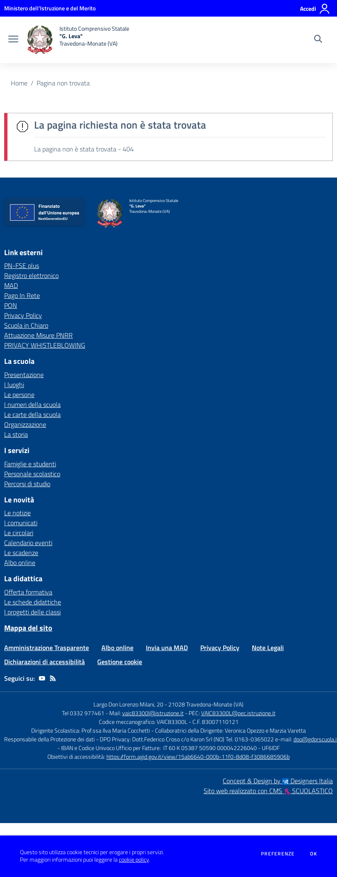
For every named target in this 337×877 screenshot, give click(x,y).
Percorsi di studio (27, 484)
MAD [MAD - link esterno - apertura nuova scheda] (11, 285)
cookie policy (134, 859)
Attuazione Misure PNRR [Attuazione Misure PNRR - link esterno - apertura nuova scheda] (38, 335)
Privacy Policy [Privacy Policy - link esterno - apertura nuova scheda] (23, 315)
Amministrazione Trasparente (46, 648)
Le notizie (17, 513)
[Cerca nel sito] (318, 39)
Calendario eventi (28, 543)
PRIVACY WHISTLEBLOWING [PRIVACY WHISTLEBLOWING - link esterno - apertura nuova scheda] (44, 345)
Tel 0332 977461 (83, 713)
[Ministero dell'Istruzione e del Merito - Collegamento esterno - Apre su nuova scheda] (50, 8)
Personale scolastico (32, 474)
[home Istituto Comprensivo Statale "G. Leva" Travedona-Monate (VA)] (78, 40)
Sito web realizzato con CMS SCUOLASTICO (268, 791)
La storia (16, 434)
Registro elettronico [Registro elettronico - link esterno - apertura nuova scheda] (31, 275)
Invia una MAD (167, 648)
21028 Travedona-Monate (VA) (206, 704)
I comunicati (20, 523)
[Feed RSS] (53, 678)
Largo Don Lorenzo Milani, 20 (128, 704)
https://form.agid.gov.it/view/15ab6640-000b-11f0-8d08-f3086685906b (198, 756)
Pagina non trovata (63, 83)
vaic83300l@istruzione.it (153, 713)
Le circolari (18, 533)
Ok (313, 853)
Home (19, 83)
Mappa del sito (28, 627)
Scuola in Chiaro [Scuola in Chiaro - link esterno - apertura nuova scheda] (26, 325)
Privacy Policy (219, 648)
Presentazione (24, 375)
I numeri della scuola (32, 404)
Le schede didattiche (32, 602)
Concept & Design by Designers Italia (278, 781)
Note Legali (268, 648)
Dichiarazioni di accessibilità (44, 662)
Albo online (19, 563)
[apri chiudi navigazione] (13, 40)
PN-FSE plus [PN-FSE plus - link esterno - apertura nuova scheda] (21, 265)
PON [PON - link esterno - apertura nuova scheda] (10, 305)
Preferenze (278, 853)
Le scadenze (21, 553)
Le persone (19, 395)
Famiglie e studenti (30, 464)
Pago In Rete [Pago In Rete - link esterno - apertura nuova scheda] (22, 295)
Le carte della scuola (32, 414)
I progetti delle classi (32, 612)
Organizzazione (25, 424)
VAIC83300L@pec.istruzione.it (238, 713)
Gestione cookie (119, 662)
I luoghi (14, 385)
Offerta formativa (28, 592)
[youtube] (42, 678)
